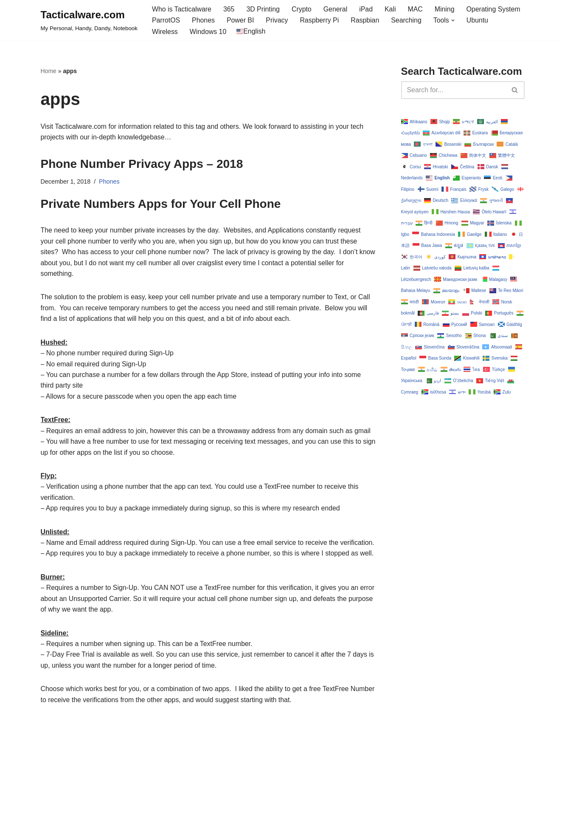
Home (48, 71)
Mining (446, 9)
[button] (454, 20)
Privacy (278, 20)
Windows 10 (208, 31)
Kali (391, 9)
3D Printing (264, 9)
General (336, 9)
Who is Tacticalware (182, 9)
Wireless (165, 31)
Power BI (241, 20)
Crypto (302, 9)
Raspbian (366, 20)
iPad (367, 9)
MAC (416, 9)
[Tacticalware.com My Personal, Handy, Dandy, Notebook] (89, 20)
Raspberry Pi (320, 20)
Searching (407, 20)
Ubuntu (479, 20)
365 (229, 9)
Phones (203, 20)
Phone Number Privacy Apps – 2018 (142, 164)
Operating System (495, 9)
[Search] (453, 90)
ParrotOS (166, 20)
